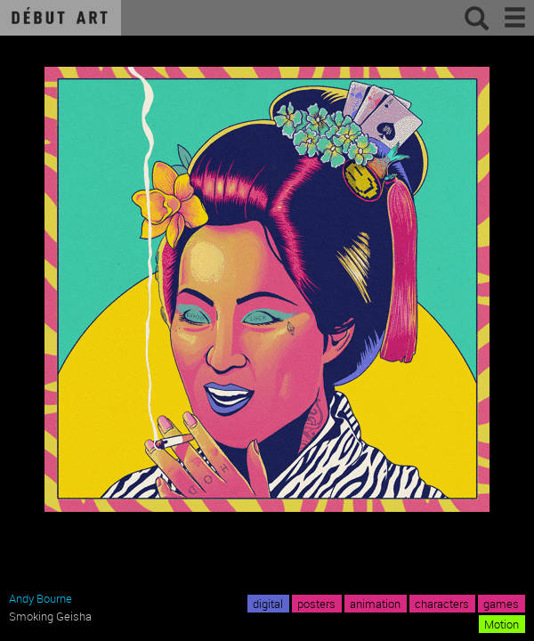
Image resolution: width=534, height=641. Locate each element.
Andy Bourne (40, 598)
